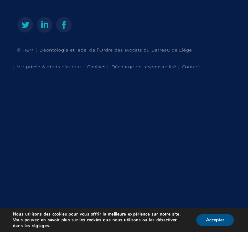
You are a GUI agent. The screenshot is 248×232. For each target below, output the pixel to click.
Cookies (96, 66)
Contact (191, 66)
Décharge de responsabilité (143, 66)
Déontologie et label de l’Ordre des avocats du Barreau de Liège (116, 50)
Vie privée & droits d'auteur (49, 66)
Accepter (215, 220)
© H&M (25, 50)
